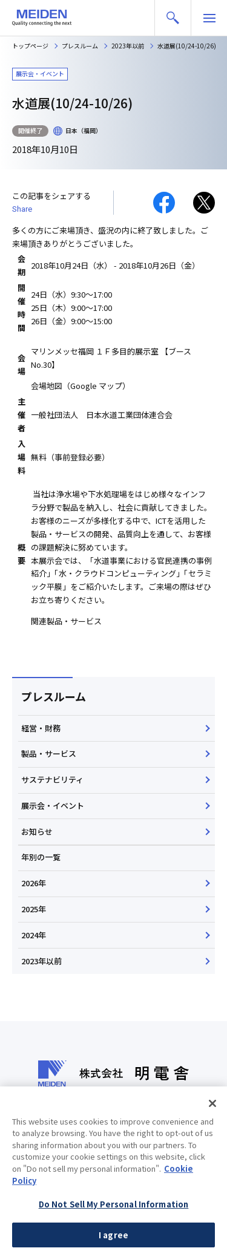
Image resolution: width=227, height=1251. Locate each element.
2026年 (33, 883)
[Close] (212, 1125)
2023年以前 (41, 961)
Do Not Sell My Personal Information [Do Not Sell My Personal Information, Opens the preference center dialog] (114, 1226)
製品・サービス (48, 753)
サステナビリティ (52, 779)
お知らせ (37, 831)
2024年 (33, 935)
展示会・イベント (52, 805)
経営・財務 (41, 728)
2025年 (33, 909)
